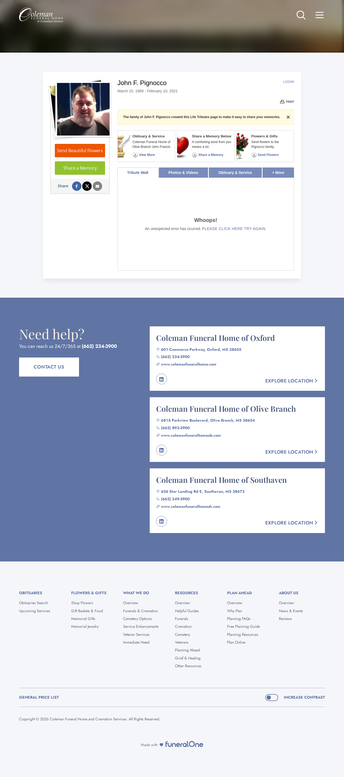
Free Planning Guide (243, 626)
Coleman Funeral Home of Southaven (221, 480)
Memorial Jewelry (85, 626)
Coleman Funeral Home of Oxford (215, 338)
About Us (288, 593)
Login (288, 82)
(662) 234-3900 (99, 346)
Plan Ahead (239, 593)
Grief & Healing (187, 658)
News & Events (291, 611)
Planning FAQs (238, 618)
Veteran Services (136, 634)
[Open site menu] (319, 15)
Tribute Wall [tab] (137, 172)
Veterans (181, 642)
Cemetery (182, 634)
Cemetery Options (137, 618)
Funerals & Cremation (140, 611)
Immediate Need (136, 642)
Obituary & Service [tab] (235, 172)
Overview (130, 602)
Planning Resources (242, 634)
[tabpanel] (205, 224)
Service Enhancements (141, 626)
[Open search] (301, 15)
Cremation (183, 626)
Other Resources (188, 666)
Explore (291, 380)
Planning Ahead (187, 650)
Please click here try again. (234, 229)
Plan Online (236, 642)
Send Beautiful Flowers (80, 151)
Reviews (285, 618)
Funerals (181, 618)
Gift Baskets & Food (87, 611)
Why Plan (234, 611)
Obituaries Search (33, 602)
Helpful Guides (187, 611)
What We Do (136, 593)
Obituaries (30, 593)
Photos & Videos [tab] (183, 172)
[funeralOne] (184, 744)
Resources (186, 593)
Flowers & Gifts (88, 593)
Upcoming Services (34, 611)
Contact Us (49, 366)
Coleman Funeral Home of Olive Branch (226, 408)
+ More (283, 171)
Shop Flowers (82, 602)
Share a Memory (80, 168)
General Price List (39, 697)
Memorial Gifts (83, 618)
